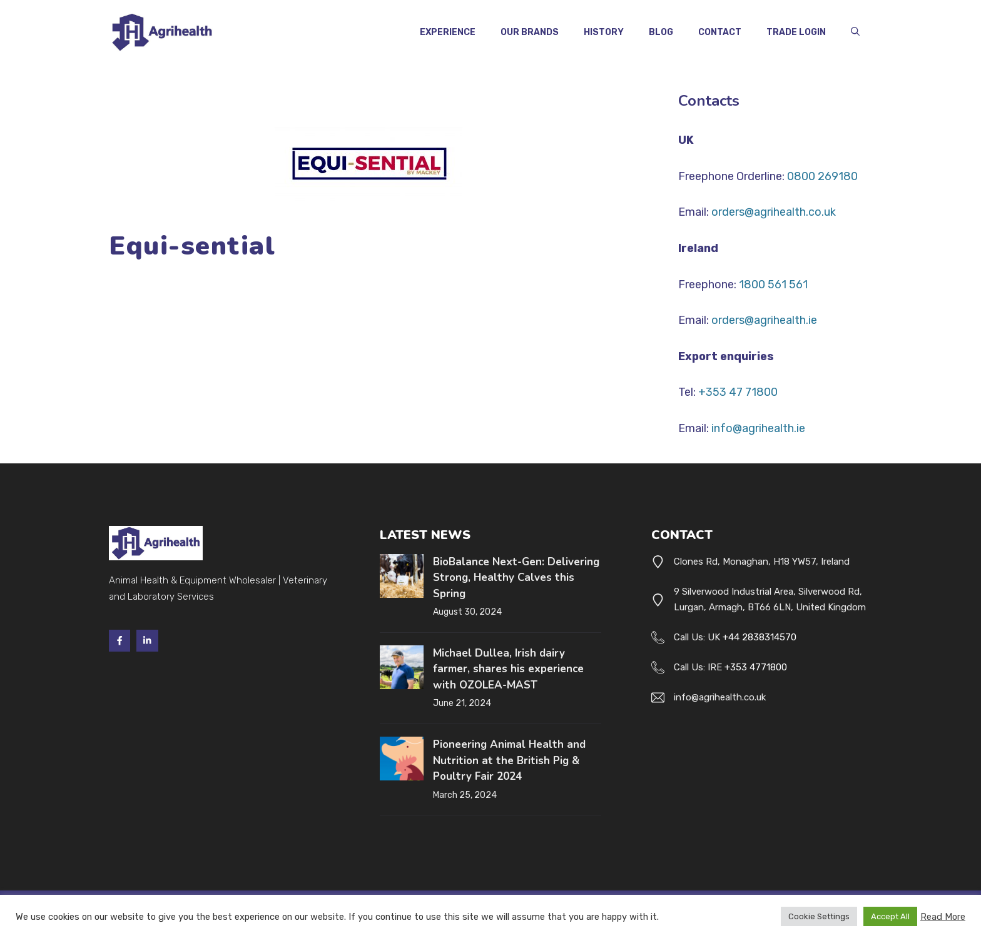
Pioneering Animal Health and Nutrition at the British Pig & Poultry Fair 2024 (509, 760)
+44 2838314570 (759, 637)
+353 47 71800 (738, 392)
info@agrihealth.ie (758, 428)
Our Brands (530, 32)
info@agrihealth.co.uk (720, 697)
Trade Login (796, 32)
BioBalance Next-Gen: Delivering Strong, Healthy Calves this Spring (516, 578)
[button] (855, 32)
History (604, 32)
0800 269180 (822, 176)
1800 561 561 (773, 284)
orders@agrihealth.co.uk (773, 212)
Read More (942, 916)
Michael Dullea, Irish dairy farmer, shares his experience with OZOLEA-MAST (508, 669)
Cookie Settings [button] (819, 916)
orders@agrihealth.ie (764, 320)
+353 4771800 (755, 667)
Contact (719, 32)
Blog (661, 32)
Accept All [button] (890, 916)
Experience (447, 32)
